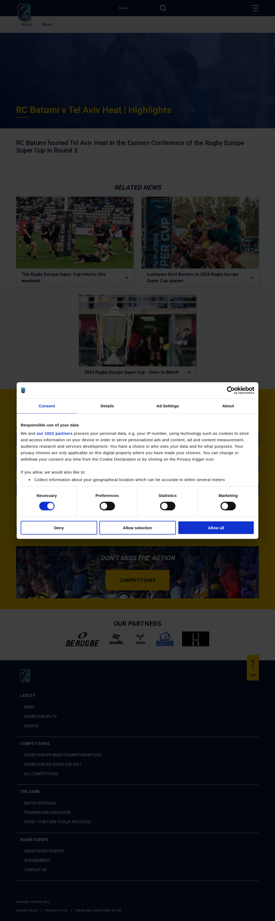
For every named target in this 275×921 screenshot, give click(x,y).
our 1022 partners (55, 433)
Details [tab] (107, 405)
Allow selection (137, 527)
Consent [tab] (47, 405)
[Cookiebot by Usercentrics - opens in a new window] (230, 390)
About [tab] (228, 405)
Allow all (216, 527)
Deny (59, 527)
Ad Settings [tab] (167, 405)
